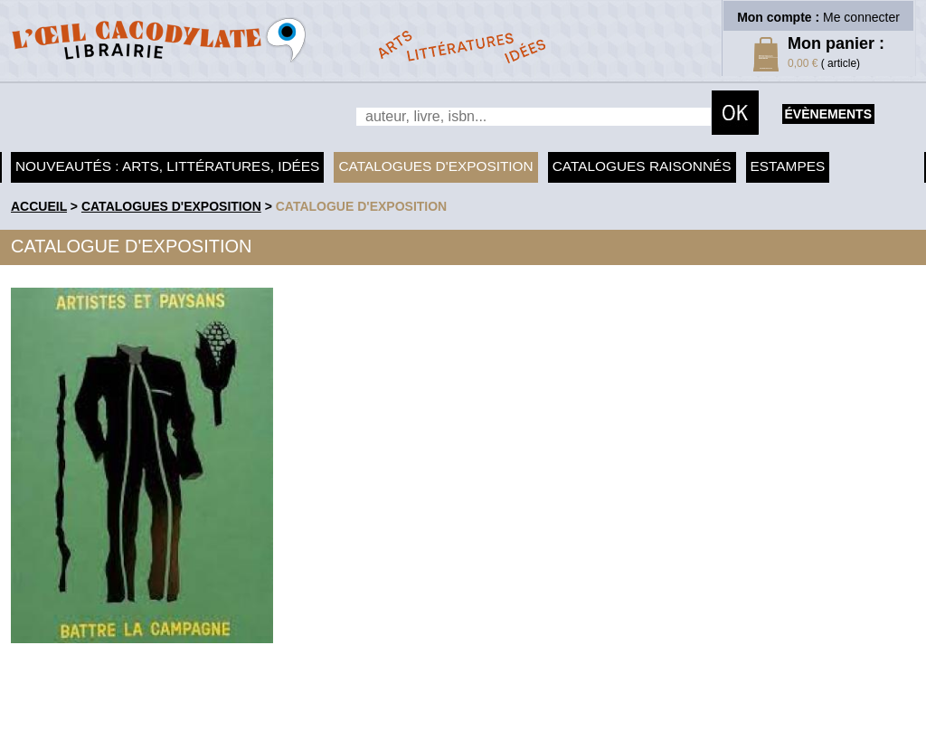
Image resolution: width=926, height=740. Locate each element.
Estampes (788, 166)
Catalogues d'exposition (435, 166)
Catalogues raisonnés (642, 166)
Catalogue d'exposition (362, 206)
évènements (828, 114)
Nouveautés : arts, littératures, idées (167, 166)
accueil (39, 206)
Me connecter (861, 17)
